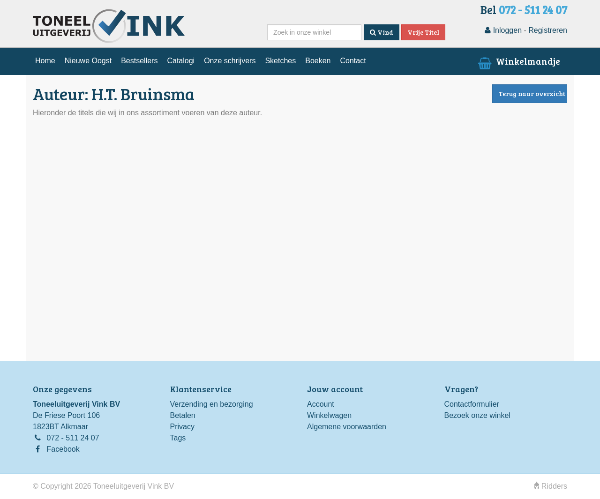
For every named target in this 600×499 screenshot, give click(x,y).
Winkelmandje (518, 61)
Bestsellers (139, 61)
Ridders (550, 486)
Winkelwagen (329, 415)
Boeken (317, 61)
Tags (178, 438)
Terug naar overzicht (531, 93)
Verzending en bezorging (211, 404)
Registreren (547, 30)
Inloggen (503, 30)
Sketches (280, 61)
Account (320, 404)
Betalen (182, 415)
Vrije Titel (423, 32)
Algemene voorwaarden (346, 427)
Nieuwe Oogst (88, 61)
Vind (381, 32)
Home (45, 61)
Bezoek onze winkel (477, 415)
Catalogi (181, 61)
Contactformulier (471, 404)
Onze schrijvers (229, 61)
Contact (353, 61)
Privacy (182, 427)
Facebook (62, 449)
